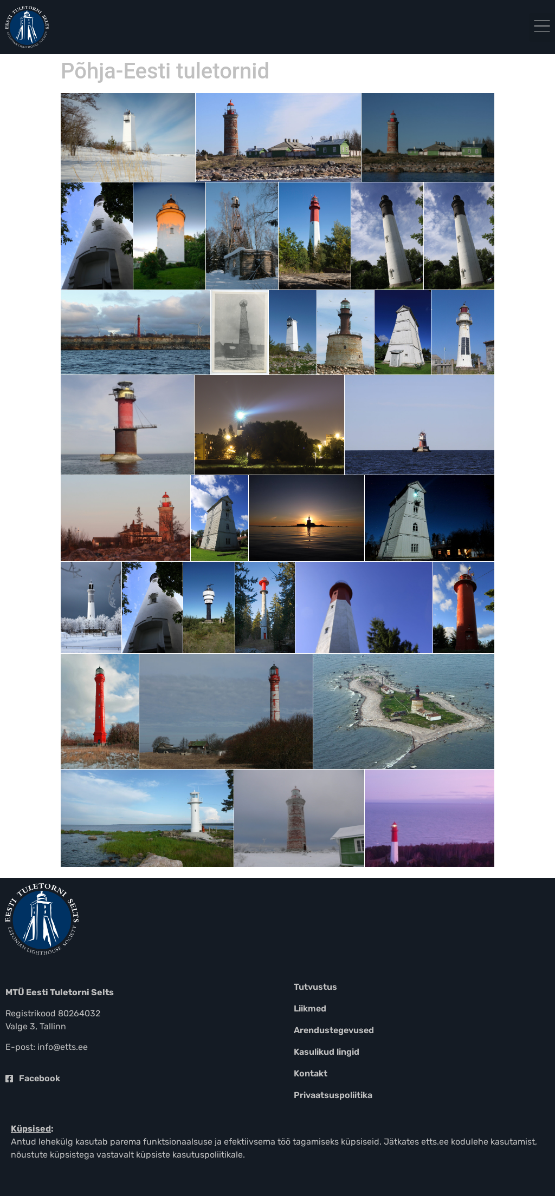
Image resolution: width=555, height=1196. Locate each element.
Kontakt (310, 1073)
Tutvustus (315, 987)
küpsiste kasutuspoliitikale (189, 1154)
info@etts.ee (62, 1047)
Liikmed (310, 1008)
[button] (542, 27)
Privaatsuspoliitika (333, 1095)
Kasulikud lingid (326, 1052)
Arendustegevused (334, 1030)
